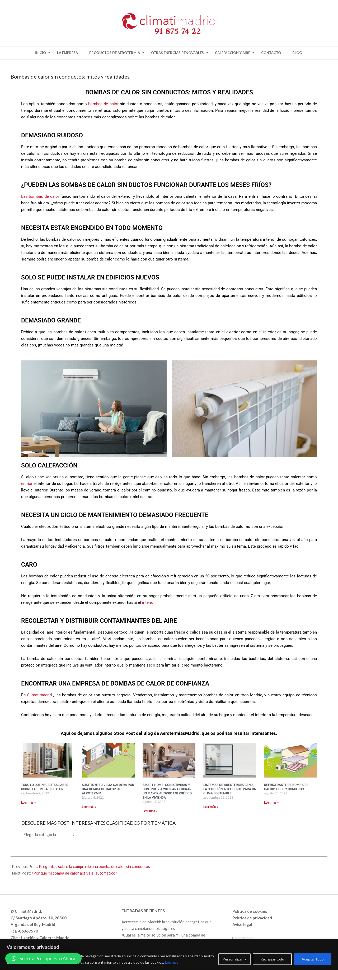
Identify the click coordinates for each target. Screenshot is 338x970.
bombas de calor (103, 104)
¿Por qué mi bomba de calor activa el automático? (74, 873)
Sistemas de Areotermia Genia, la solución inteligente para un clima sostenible (229, 789)
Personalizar (233, 959)
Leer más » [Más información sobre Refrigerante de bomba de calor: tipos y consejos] (271, 802)
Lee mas (172, 962)
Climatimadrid (40, 695)
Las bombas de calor (40, 196)
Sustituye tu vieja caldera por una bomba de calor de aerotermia (108, 789)
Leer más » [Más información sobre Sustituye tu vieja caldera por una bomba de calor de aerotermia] (89, 807)
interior (148, 602)
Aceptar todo (313, 959)
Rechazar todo (272, 959)
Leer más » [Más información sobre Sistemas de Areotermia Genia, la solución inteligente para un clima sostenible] (210, 807)
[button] (43, 958)
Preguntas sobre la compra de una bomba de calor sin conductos (94, 866)
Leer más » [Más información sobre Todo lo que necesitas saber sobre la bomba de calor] (28, 802)
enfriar (26, 483)
